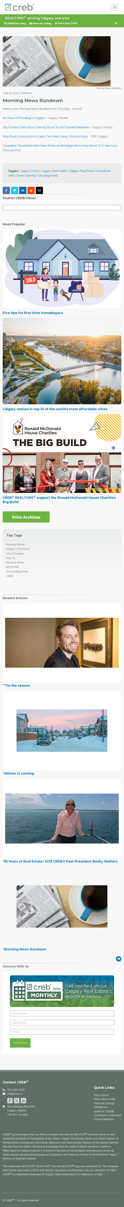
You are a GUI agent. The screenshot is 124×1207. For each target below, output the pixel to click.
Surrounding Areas (17, 571)
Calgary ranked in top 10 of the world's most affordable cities (55, 409)
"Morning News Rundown (24, 949)
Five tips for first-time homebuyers (33, 313)
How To (10, 558)
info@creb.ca (14, 1093)
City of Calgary (15, 553)
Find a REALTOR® (66, 23)
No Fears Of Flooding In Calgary (24, 118)
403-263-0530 (16, 1089)
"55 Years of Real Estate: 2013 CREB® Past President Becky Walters (60, 861)
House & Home (15, 562)
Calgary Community (18, 548)
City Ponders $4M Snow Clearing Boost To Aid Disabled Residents (46, 127)
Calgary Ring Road (81, 171)
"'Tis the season (16, 686)
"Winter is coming (18, 773)
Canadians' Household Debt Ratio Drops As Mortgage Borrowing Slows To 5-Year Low (60, 145)
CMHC (10, 576)
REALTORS (12, 567)
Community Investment (107, 1115)
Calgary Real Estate (54, 171)
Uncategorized (48, 175)
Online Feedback (104, 1119)
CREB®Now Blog (15, 23)
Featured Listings (40, 23)
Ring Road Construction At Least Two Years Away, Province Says (45, 136)
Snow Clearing (26, 175)
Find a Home (101, 1095)
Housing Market (15, 544)
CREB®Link (100, 1107)
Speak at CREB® (104, 1111)
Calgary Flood (29, 171)
